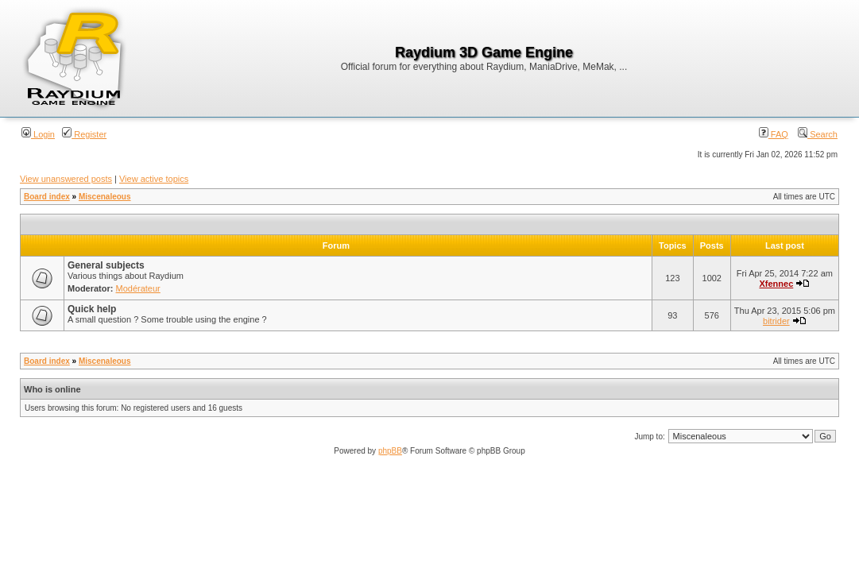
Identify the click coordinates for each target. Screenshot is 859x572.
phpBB (390, 450)
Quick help (92, 309)
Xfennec (776, 283)
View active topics (153, 179)
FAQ (773, 134)
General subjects (106, 265)
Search (818, 134)
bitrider (776, 321)
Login (38, 134)
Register (84, 134)
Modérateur (138, 288)
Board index (47, 196)
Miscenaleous (105, 196)
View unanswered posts (66, 179)
